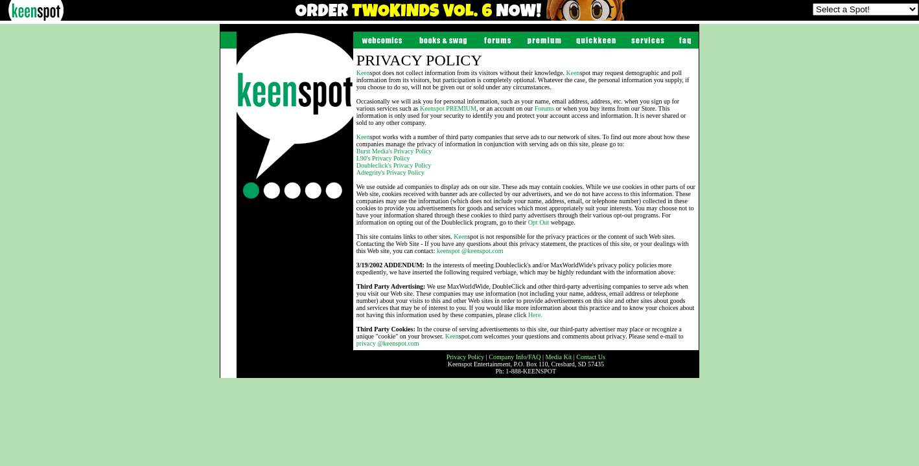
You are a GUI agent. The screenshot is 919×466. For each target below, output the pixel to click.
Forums (545, 108)
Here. (535, 314)
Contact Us (590, 357)
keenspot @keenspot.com (470, 250)
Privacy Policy (466, 357)
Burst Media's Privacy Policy (394, 151)
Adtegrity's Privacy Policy (390, 172)
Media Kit (558, 357)
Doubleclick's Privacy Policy (394, 165)
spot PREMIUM (448, 108)
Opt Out (539, 222)
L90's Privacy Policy (383, 158)
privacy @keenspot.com (387, 343)
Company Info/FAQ (515, 357)
